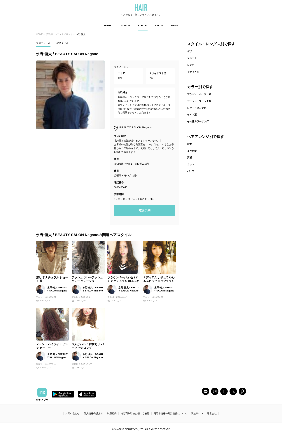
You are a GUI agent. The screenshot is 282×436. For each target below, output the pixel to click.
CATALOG (124, 25)
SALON (159, 25)
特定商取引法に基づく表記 (135, 413)
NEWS (174, 25)
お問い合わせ (72, 413)
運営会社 (212, 413)
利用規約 (112, 413)
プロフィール (43, 43)
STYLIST (142, 25)
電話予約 (144, 210)
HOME (107, 25)
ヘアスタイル (61, 43)
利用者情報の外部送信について (170, 413)
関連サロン (197, 413)
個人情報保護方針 (93, 413)
